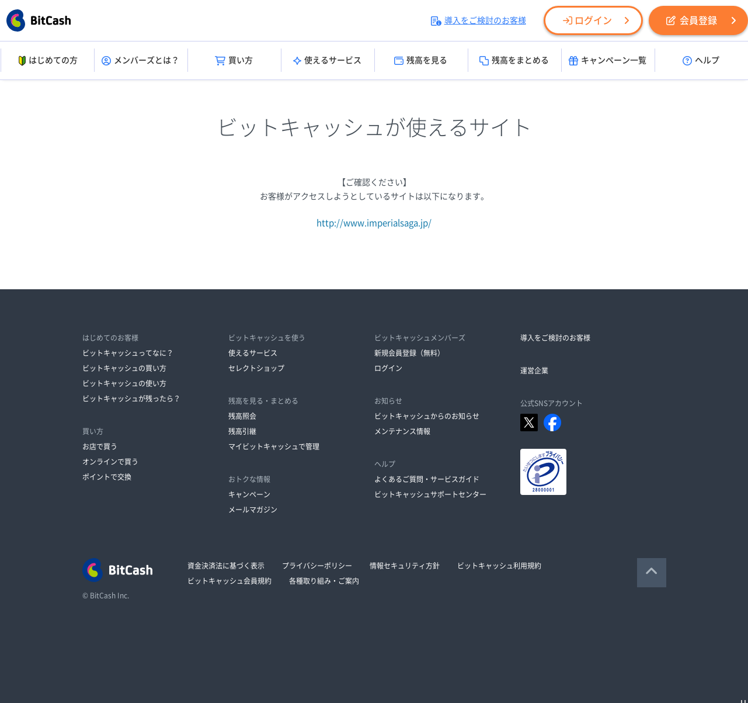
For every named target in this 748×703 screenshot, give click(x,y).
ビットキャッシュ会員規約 (229, 580)
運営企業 (534, 370)
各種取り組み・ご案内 (324, 580)
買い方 (234, 60)
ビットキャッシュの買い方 (124, 368)
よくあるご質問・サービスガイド (426, 479)
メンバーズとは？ (140, 60)
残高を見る (420, 60)
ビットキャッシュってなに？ (127, 352)
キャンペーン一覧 (607, 60)
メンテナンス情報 (402, 431)
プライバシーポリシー (317, 565)
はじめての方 (47, 61)
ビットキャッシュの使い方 (124, 383)
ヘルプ (701, 60)
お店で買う (99, 446)
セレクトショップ (256, 368)
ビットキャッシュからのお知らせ (426, 416)
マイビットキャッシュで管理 (273, 446)
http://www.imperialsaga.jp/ (374, 223)
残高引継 (242, 431)
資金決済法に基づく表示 (226, 565)
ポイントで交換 (106, 476)
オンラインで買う (110, 461)
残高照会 (242, 416)
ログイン (587, 20)
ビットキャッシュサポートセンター (430, 494)
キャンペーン (249, 494)
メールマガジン (252, 509)
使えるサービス (327, 60)
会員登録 (691, 20)
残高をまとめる (514, 60)
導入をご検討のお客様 (478, 20)
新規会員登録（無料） (409, 352)
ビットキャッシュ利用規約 (499, 565)
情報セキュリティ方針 (405, 565)
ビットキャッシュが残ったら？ (131, 398)
